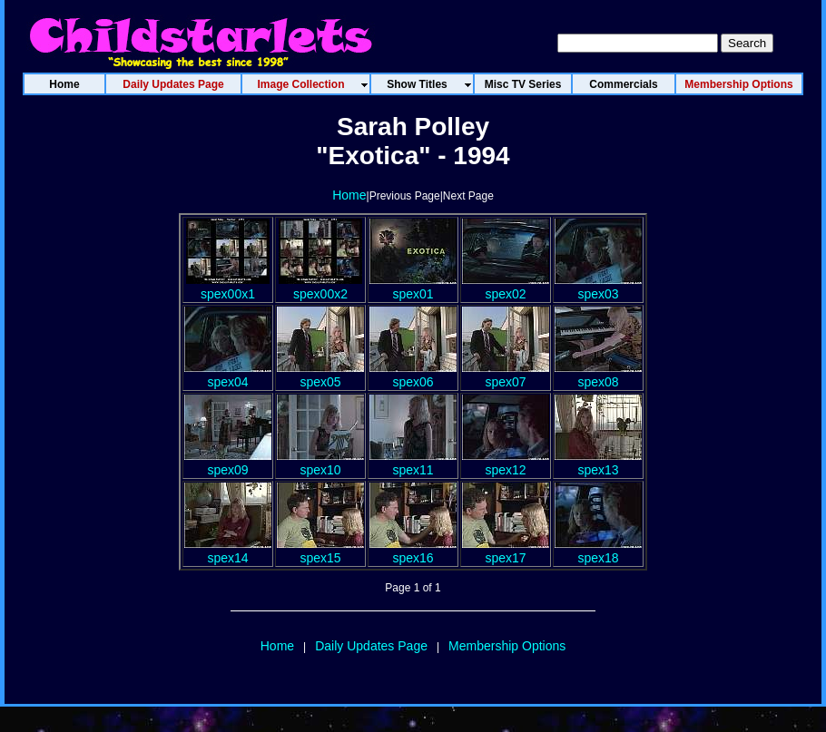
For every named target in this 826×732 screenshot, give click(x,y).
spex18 (598, 550)
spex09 (227, 462)
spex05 (320, 374)
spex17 (505, 550)
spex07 (505, 374)
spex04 (227, 374)
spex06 (413, 374)
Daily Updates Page (371, 646)
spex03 (598, 286)
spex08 (598, 374)
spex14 (227, 550)
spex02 (505, 286)
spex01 (413, 286)
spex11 (413, 462)
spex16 (413, 550)
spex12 (505, 462)
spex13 (598, 462)
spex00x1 (228, 286)
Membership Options (506, 646)
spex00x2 (320, 286)
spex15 (320, 550)
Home (349, 195)
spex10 (320, 462)
